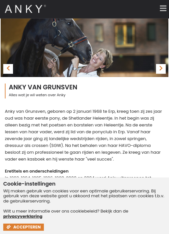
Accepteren (23, 227)
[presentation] (8, 69)
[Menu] (161, 8)
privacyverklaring (23, 216)
